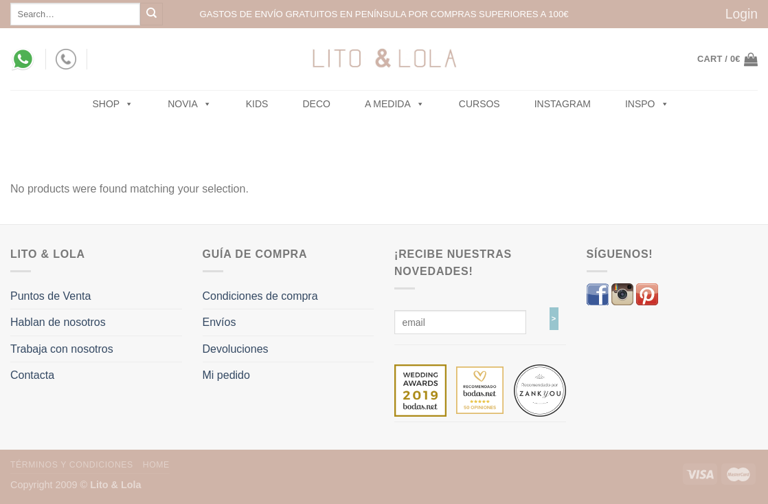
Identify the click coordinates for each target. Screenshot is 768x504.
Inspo (647, 103)
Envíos (219, 322)
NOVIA (190, 103)
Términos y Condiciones (71, 465)
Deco (316, 103)
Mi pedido (226, 375)
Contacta (32, 375)
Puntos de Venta (50, 296)
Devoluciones (236, 349)
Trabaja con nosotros (61, 349)
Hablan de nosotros (58, 322)
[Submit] (151, 14)
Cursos (479, 103)
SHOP (113, 103)
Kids (257, 103)
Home (156, 465)
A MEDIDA (395, 103)
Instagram (562, 103)
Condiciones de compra (260, 296)
